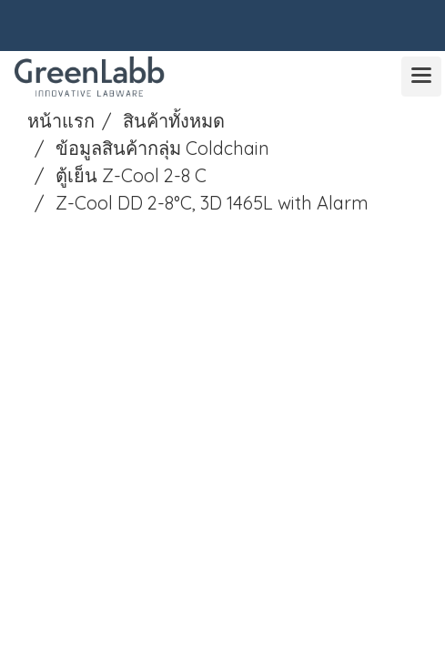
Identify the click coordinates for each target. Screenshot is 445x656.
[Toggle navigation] (421, 76)
